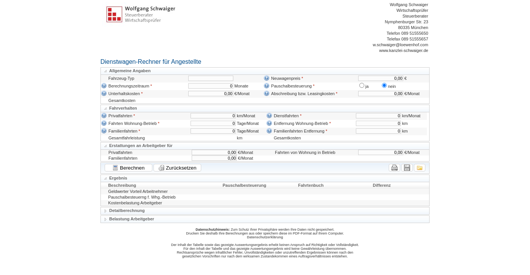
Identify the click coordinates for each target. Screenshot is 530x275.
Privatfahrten (120, 115)
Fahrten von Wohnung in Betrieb (305, 152)
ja (367, 86)
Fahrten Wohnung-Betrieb (132, 123)
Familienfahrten (122, 131)
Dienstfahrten (286, 115)
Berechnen (128, 168)
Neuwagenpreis (285, 78)
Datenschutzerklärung (265, 237)
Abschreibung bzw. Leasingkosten (302, 93)
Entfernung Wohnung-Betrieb (301, 123)
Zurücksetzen (177, 168)
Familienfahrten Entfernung (299, 131)
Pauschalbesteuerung (291, 86)
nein (392, 86)
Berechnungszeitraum (128, 86)
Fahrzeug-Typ (121, 78)
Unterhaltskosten (124, 93)
